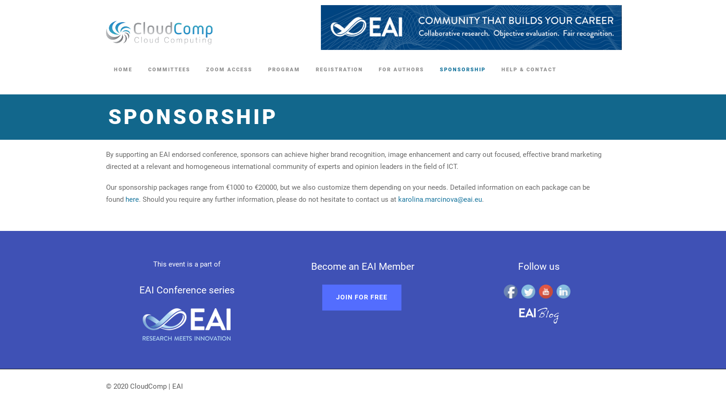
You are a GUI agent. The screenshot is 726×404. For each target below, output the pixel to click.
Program (284, 70)
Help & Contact (529, 70)
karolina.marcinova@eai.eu (440, 199)
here (132, 199)
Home (123, 70)
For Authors (401, 70)
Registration (339, 70)
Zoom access (229, 70)
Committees (169, 70)
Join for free (362, 297)
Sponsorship (463, 70)
